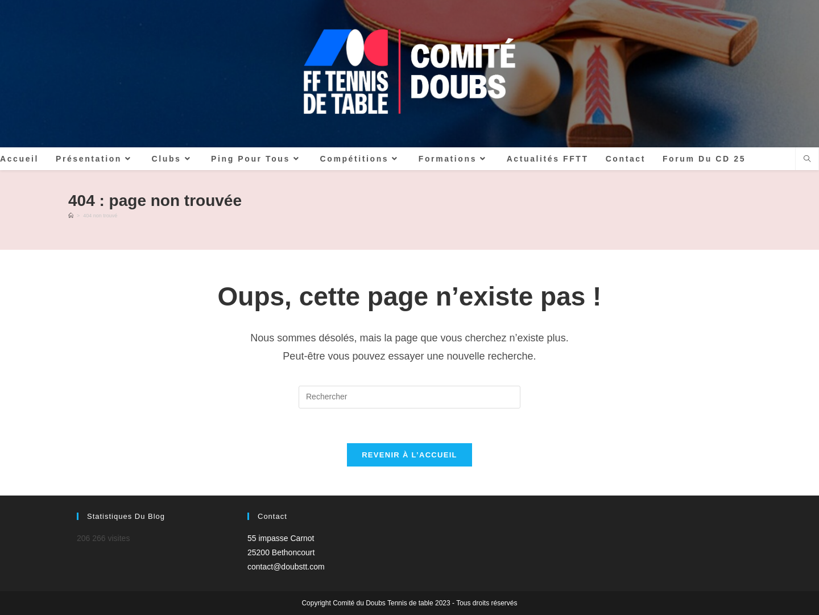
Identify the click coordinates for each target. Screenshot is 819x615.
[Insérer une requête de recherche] (409, 397)
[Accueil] (70, 215)
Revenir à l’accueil (409, 455)
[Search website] (807, 160)
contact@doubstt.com (286, 566)
